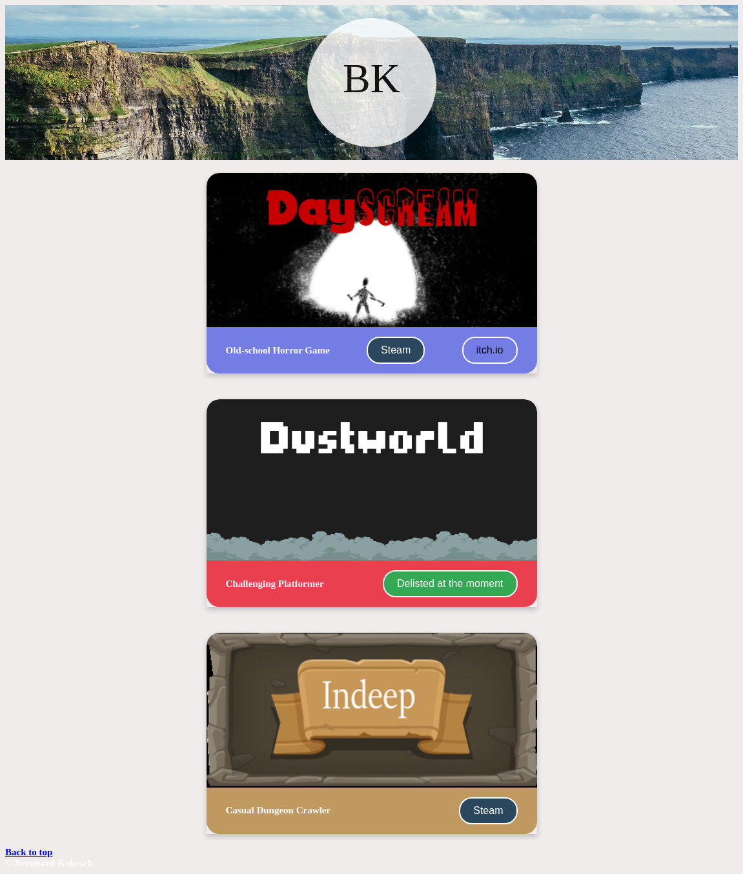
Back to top (28, 852)
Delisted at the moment (450, 583)
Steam (396, 349)
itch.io (490, 349)
